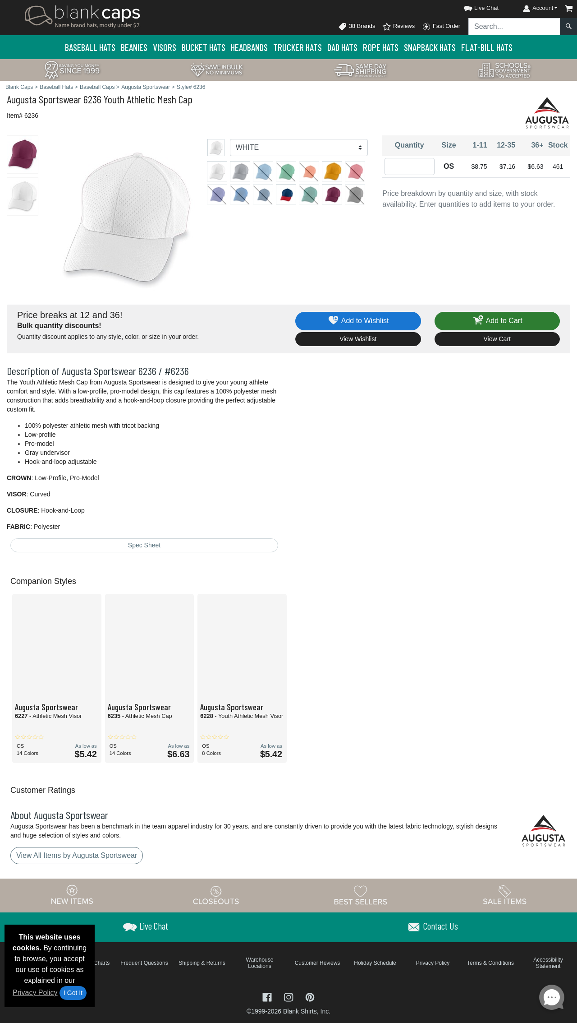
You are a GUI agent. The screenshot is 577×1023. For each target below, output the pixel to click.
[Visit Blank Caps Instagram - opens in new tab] (289, 996)
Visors (164, 47)
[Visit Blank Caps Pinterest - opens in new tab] (310, 996)
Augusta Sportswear (44, 99)
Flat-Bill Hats (487, 47)
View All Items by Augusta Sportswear (76, 855)
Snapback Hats (430, 47)
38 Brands (356, 26)
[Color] (299, 147)
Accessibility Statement (548, 963)
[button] (473, 6)
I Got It (73, 992)
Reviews (398, 26)
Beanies (134, 47)
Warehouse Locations (260, 963)
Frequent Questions (144, 963)
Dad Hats (342, 47)
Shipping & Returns (202, 963)
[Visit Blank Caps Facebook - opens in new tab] (268, 996)
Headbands (249, 47)
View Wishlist (357, 339)
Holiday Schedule (375, 963)
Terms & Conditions (490, 963)
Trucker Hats (297, 47)
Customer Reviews (317, 963)
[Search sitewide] (514, 26)
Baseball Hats (90, 47)
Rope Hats (380, 47)
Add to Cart (497, 321)
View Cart (497, 339)
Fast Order (441, 26)
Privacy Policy (35, 992)
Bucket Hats (203, 47)
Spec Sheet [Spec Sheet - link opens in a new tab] (144, 545)
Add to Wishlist (358, 321)
